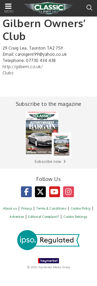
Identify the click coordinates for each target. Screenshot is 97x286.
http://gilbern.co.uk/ (23, 66)
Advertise (17, 217)
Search (89, 8)
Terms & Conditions (51, 208)
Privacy (26, 208)
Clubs (8, 72)
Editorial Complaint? (43, 217)
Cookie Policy (81, 208)
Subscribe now (47, 161)
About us (10, 208)
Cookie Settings (75, 217)
